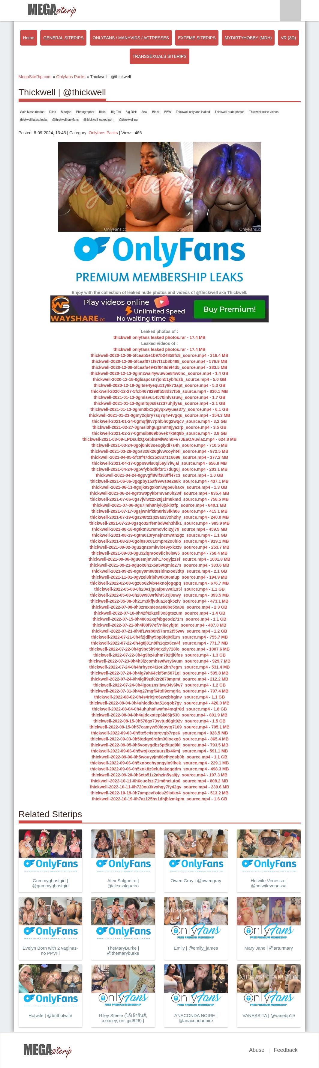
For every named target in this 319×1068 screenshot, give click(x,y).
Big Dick (131, 112)
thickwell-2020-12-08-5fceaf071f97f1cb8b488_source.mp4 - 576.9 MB (159, 361)
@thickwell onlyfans (65, 119)
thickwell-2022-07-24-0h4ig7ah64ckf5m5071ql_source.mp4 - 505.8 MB (160, 673)
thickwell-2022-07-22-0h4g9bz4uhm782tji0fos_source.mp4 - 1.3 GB (159, 655)
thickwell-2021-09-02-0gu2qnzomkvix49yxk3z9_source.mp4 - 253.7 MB (159, 547)
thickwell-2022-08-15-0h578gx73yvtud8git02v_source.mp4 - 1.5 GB (159, 721)
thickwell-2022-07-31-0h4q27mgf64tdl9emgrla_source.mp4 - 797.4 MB (160, 691)
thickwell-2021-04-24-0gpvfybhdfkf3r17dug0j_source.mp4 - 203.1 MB (160, 469)
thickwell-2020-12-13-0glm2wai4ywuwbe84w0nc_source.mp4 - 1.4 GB (159, 373)
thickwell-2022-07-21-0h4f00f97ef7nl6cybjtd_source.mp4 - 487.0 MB (160, 625)
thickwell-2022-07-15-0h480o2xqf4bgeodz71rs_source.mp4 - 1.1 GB (160, 619)
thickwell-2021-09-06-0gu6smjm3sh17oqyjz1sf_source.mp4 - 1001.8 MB (159, 559)
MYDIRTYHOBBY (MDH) (248, 37)
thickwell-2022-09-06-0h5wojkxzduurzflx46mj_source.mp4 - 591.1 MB (159, 751)
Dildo (52, 112)
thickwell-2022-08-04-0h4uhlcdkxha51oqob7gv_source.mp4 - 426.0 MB (159, 703)
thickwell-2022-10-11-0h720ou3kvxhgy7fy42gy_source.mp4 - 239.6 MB (159, 787)
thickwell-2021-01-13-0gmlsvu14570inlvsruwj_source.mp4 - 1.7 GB (160, 397)
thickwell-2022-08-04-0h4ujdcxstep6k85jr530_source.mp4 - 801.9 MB (159, 715)
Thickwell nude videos (263, 112)
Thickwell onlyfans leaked (193, 112)
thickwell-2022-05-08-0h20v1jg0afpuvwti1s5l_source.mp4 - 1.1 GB (159, 589)
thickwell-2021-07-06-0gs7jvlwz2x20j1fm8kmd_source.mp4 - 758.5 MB (159, 499)
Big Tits (116, 112)
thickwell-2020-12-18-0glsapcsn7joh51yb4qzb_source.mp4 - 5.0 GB (159, 379)
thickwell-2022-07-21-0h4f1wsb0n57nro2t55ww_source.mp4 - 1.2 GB (159, 631)
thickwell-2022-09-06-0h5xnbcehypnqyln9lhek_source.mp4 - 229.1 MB (159, 763)
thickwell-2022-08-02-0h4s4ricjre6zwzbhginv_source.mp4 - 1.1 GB (159, 697)
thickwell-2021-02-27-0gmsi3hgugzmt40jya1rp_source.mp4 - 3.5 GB (159, 427)
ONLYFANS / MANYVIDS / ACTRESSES (131, 37)
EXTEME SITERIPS (196, 37)
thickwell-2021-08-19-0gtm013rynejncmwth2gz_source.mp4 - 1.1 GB (159, 535)
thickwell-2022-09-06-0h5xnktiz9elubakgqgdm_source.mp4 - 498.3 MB (159, 769)
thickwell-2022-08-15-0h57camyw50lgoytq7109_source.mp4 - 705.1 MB (159, 727)
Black (155, 112)
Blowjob (66, 112)
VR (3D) (288, 37)
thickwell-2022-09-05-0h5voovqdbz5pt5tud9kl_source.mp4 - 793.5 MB (159, 745)
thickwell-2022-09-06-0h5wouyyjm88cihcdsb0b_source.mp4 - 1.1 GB (159, 757)
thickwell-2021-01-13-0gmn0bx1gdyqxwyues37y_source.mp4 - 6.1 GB (160, 409)
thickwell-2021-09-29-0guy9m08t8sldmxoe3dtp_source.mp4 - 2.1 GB (159, 571)
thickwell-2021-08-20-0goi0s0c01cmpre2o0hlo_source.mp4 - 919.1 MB (159, 541)
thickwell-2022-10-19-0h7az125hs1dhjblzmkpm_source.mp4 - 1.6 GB (159, 799)
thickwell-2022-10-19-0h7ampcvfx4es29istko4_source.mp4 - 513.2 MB (160, 793)
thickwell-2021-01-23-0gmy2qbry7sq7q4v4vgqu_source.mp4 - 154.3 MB (159, 415)
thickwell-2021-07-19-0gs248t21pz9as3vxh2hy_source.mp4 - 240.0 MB (159, 517)
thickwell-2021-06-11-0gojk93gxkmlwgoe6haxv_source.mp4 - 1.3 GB (159, 487)
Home (28, 37)
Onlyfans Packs (103, 132)
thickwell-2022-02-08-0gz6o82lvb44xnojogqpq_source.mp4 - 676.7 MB (159, 583)
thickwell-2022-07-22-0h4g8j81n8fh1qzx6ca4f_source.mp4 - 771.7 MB (159, 643)
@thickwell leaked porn (98, 119)
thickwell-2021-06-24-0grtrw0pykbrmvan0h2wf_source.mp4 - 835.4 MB (159, 493)
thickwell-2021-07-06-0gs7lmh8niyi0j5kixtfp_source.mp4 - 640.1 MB (159, 505)
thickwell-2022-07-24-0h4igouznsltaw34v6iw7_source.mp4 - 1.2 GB (159, 685)
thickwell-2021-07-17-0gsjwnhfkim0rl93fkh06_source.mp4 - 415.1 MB (160, 511)
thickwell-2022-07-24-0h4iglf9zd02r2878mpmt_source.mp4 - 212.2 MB (159, 679)
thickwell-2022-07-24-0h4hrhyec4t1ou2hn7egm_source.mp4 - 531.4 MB (159, 667)
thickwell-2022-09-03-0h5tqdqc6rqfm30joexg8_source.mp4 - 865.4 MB (159, 739)
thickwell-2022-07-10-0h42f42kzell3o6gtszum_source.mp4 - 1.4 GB (159, 613)
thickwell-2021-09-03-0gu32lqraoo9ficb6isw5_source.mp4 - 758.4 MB (160, 553)
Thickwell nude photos (229, 112)
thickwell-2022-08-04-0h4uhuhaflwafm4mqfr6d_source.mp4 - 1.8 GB (159, 709)
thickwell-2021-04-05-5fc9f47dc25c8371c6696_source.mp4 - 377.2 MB (159, 457)
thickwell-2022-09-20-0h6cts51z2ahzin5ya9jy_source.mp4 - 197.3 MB (159, 775)
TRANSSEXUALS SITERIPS (160, 56)
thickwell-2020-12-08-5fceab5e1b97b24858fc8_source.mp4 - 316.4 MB (159, 355)
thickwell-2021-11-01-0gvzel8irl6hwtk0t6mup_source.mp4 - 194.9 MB (159, 577)
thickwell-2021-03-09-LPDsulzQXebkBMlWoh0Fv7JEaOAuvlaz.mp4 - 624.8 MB (159, 439)
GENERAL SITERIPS (63, 37)
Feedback (285, 1050)
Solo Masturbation (32, 112)
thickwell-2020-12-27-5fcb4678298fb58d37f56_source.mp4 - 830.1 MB (159, 391)
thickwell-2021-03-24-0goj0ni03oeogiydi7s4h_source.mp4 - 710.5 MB (160, 445)
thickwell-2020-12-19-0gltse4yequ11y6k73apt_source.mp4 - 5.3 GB (160, 385)
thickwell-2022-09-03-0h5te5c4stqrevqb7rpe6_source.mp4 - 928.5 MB (159, 733)
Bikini (102, 112)
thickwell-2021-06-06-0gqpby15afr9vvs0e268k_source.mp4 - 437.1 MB (159, 481)
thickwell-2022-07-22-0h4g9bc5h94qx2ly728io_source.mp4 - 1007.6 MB (159, 649)
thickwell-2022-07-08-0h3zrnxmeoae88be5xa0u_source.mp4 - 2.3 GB (159, 607)
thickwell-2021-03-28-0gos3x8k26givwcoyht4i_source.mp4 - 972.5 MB (159, 451)
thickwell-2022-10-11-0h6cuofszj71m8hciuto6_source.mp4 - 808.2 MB (159, 781)
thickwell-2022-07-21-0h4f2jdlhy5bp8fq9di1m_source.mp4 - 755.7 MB (159, 637)
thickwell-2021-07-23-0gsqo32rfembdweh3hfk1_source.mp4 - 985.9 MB (159, 523)
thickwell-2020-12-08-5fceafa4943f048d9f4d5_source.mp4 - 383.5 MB (159, 367)
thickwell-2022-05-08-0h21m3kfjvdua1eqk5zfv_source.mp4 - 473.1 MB (160, 601)
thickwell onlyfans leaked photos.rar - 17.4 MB (159, 337)
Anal (144, 112)
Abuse (256, 1050)
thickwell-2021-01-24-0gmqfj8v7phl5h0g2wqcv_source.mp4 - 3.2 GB (159, 421)
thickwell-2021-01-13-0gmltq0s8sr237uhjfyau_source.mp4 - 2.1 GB (159, 403)
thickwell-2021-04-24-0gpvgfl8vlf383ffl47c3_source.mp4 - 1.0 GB (159, 475)
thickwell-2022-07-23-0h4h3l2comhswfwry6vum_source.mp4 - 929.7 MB (159, 661)
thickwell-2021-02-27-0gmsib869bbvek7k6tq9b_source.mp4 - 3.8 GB (159, 433)
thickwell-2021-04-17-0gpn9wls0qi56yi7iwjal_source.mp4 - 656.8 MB (159, 463)
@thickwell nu (128, 119)
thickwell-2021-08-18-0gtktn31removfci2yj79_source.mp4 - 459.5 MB (159, 529)
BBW (167, 112)
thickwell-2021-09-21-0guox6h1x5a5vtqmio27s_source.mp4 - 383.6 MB (159, 565)
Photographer (85, 112)
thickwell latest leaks (34, 119)
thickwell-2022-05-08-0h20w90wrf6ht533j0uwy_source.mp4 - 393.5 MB (159, 595)
